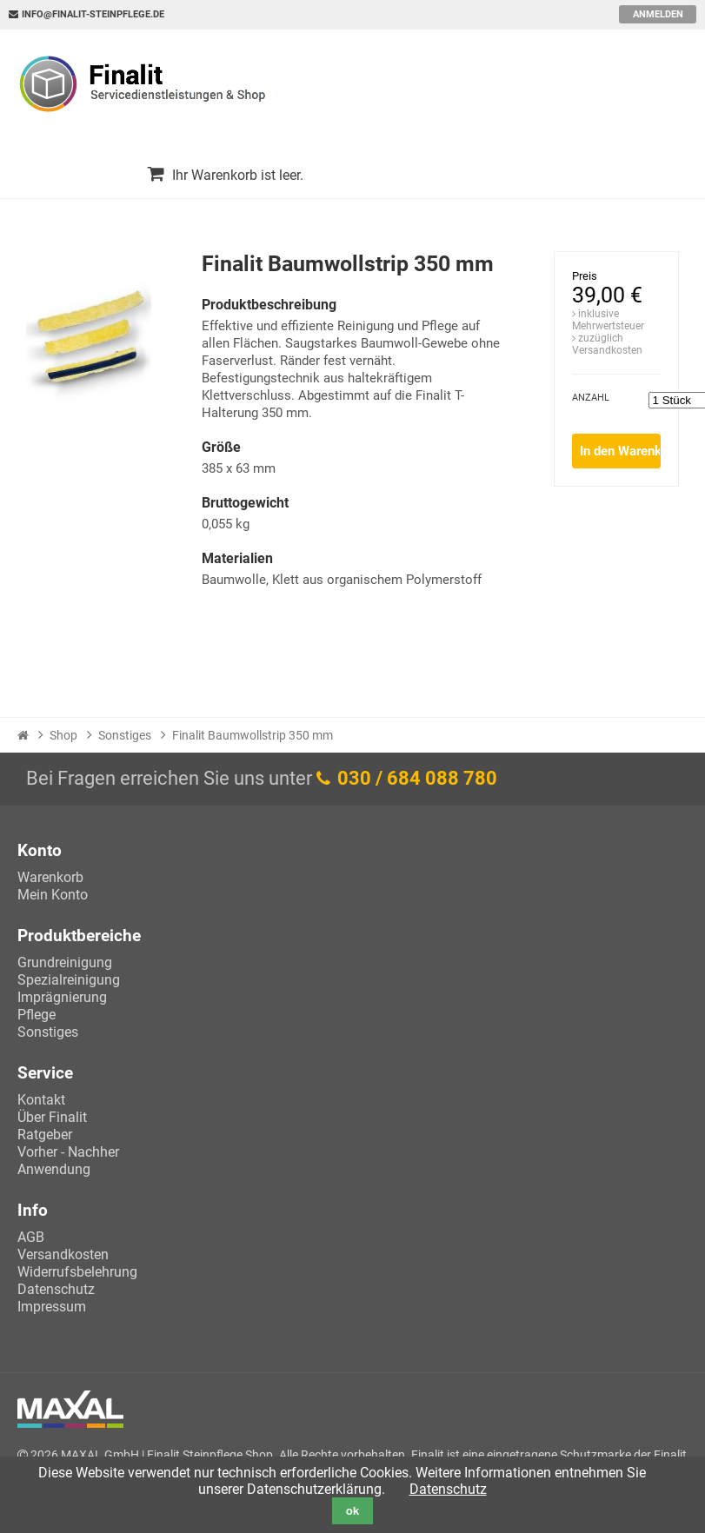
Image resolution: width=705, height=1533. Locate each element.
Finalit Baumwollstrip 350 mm (252, 735)
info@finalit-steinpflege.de (93, 14)
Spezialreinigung (68, 980)
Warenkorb (50, 877)
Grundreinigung (64, 962)
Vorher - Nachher (68, 1152)
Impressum (51, 1306)
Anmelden (658, 14)
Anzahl (590, 397)
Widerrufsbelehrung (77, 1272)
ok (353, 1510)
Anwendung (53, 1169)
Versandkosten (63, 1254)
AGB (30, 1237)
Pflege (36, 1014)
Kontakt (41, 1100)
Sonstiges (124, 735)
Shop (63, 735)
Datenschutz (56, 1289)
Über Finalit (52, 1117)
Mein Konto (52, 894)
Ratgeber (44, 1134)
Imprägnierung (62, 997)
